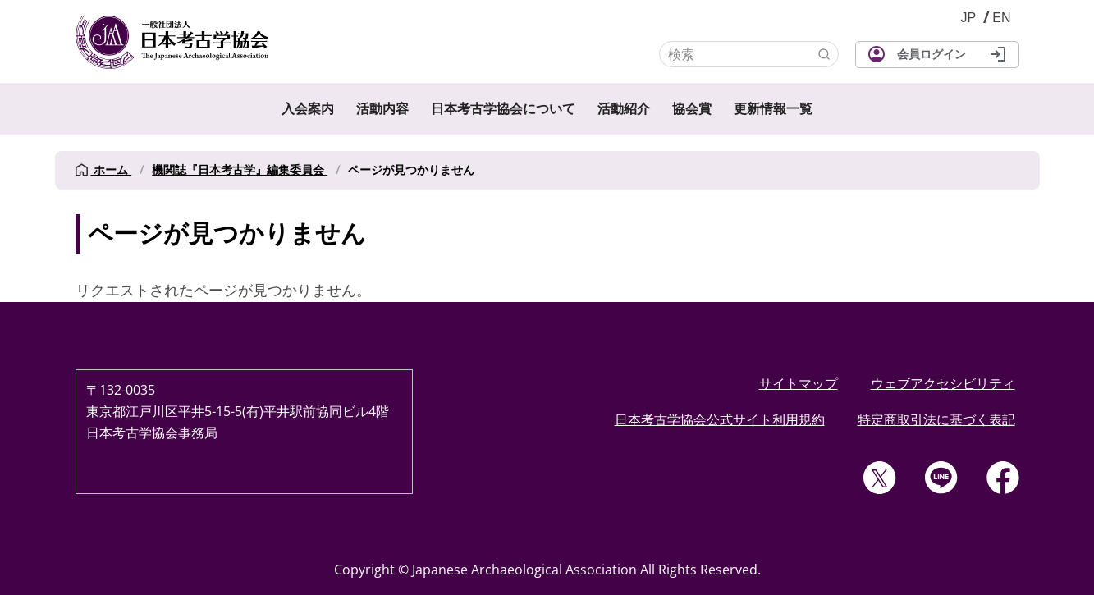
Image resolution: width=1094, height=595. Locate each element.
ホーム (104, 169)
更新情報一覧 (773, 109)
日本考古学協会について (503, 109)
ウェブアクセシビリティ (943, 383)
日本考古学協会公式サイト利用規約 (720, 419)
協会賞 (692, 109)
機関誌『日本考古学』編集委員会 (239, 169)
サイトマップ (798, 383)
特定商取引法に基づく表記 (936, 419)
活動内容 (382, 109)
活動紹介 (623, 109)
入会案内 (308, 109)
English (1001, 18)
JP (969, 18)
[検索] (749, 54)
